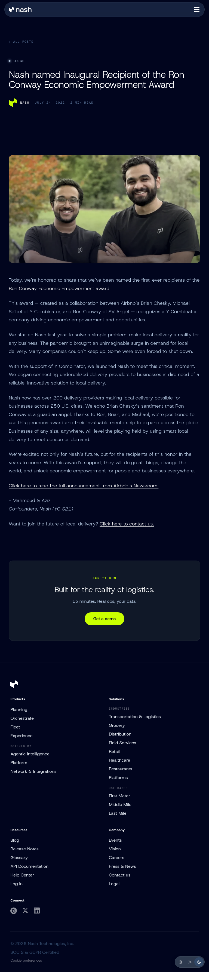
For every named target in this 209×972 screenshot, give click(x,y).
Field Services (122, 743)
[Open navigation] (196, 9)
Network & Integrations (33, 771)
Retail (114, 751)
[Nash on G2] (13, 911)
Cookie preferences (26, 960)
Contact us (119, 875)
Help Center (22, 875)
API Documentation (29, 866)
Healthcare (119, 760)
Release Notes (24, 849)
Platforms (118, 777)
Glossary (19, 857)
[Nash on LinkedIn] (37, 910)
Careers (116, 857)
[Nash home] (20, 9)
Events (115, 840)
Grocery (117, 725)
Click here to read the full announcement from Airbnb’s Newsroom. (83, 485)
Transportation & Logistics (135, 716)
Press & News (122, 866)
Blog (14, 840)
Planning (18, 709)
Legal (114, 884)
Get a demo (104, 619)
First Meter (119, 796)
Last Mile (118, 813)
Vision (115, 849)
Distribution (120, 734)
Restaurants (120, 769)
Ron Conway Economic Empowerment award (59, 288)
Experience (21, 736)
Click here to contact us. (127, 524)
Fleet (15, 727)
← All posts (21, 42)
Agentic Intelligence (30, 754)
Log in (16, 884)
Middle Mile (120, 804)
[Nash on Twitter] (25, 910)
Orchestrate (22, 718)
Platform (18, 762)
